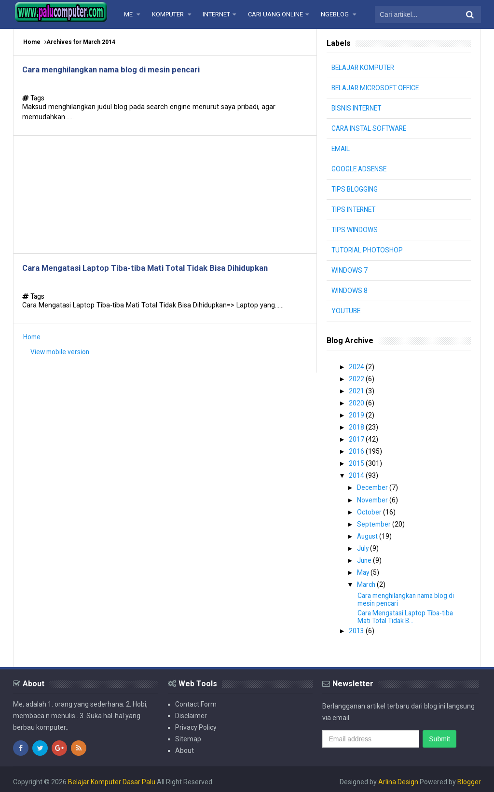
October (370, 509)
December (374, 485)
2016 (357, 449)
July (364, 544)
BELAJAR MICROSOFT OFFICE (377, 88)
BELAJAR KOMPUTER (364, 67)
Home (32, 42)
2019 (357, 414)
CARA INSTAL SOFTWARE (371, 128)
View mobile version (60, 358)
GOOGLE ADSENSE (359, 169)
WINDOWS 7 (349, 270)
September (375, 520)
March (367, 580)
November (374, 496)
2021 (357, 390)
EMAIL (341, 149)
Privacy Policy (196, 722)
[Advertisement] (165, 197)
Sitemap (188, 733)
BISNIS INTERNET (357, 108)
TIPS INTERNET (354, 209)
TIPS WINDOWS (354, 230)
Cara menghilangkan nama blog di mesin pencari (120, 70)
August (369, 532)
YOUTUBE (346, 311)
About (184, 745)
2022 (357, 378)
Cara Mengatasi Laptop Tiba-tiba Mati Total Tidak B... (407, 611)
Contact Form (196, 699)
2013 (357, 625)
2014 (357, 473)
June (365, 556)
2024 (357, 367)
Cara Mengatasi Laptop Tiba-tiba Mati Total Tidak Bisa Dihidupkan (155, 273)
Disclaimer (191, 710)
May (364, 567)
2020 (357, 402)
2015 (357, 461)
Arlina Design (398, 776)
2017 (357, 438)
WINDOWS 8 (349, 290)
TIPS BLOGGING (355, 189)
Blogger (469, 776)
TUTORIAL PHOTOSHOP (368, 250)
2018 (357, 426)
